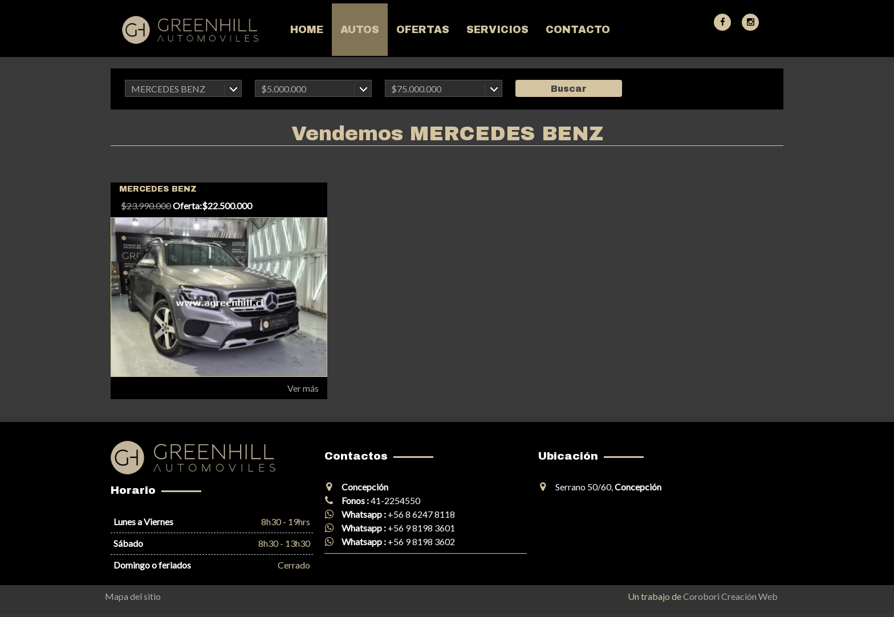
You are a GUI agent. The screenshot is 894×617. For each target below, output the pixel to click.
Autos (359, 29)
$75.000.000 (416, 88)
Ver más (303, 388)
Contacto (578, 29)
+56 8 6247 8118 (421, 514)
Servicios (497, 29)
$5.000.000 (283, 88)
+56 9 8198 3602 (421, 541)
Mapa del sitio (133, 596)
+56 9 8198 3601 (421, 527)
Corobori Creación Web (730, 596)
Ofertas (422, 29)
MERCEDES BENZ (168, 88)
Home (306, 29)
